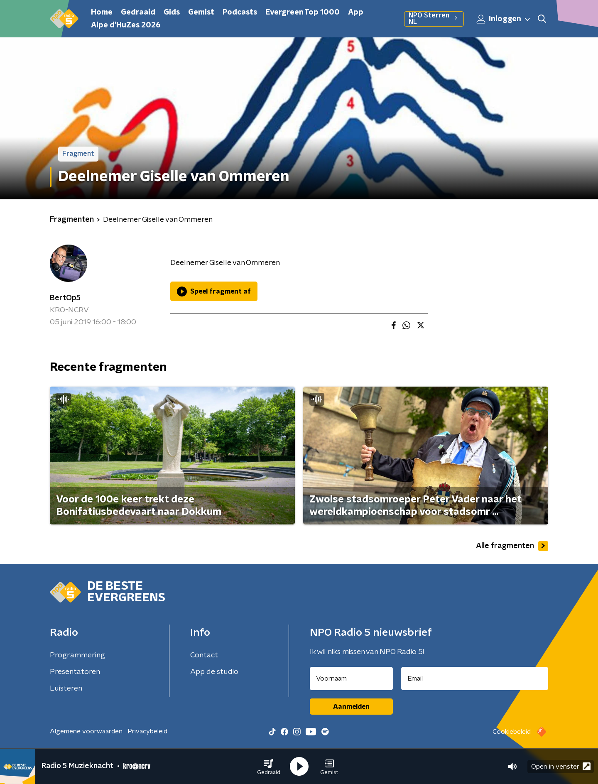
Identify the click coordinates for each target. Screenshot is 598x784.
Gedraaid (138, 12)
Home (102, 12)
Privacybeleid (147, 731)
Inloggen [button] (503, 19)
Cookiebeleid (512, 731)
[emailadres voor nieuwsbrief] (475, 678)
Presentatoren (75, 672)
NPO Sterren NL (434, 18)
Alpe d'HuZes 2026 (126, 25)
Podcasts (240, 12)
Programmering (77, 655)
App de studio (214, 672)
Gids (172, 12)
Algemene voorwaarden (86, 731)
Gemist (201, 12)
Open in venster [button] (561, 766)
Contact (204, 655)
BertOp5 (65, 298)
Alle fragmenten (512, 546)
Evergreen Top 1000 (302, 12)
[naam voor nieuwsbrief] (351, 678)
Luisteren (66, 688)
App (355, 12)
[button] (268, 766)
